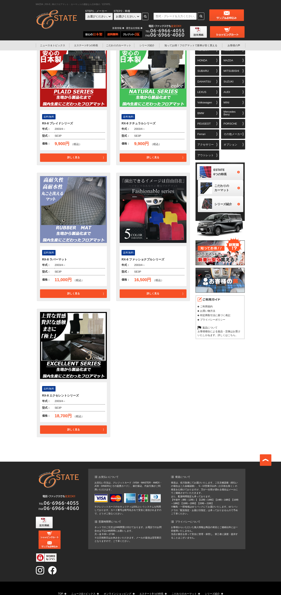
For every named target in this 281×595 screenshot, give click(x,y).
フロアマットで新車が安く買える (190, 45)
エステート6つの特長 (86, 45)
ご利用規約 (206, 309)
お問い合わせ (191, 589)
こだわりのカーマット (118, 45)
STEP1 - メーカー (96, 11)
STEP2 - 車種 (122, 11)
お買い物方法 (207, 313)
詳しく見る (73, 157)
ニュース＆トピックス (52, 45)
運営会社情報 (133, 28)
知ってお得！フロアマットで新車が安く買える (105, 589)
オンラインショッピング (117, 584)
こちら (231, 338)
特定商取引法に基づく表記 (215, 318)
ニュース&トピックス (83, 584)
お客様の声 (234, 45)
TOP (60, 584)
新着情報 (117, 28)
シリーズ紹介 (146, 45)
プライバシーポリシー (212, 322)
